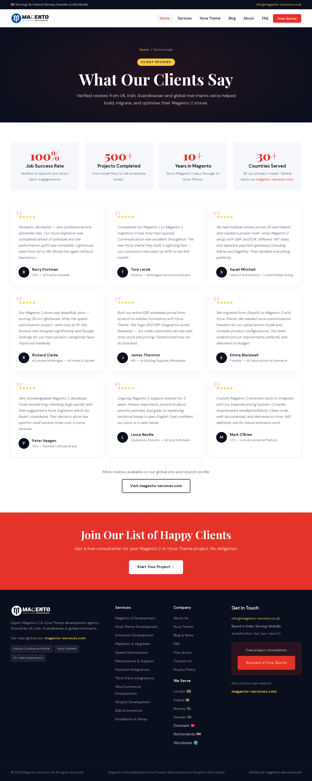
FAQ (265, 18)
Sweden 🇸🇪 (183, 717)
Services (185, 18)
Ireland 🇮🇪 (181, 700)
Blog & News (184, 635)
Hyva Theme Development (136, 626)
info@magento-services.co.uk (278, 4)
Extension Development (134, 635)
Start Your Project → (156, 566)
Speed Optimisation (131, 652)
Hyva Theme (210, 18)
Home (165, 18)
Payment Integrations (132, 669)
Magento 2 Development (135, 618)
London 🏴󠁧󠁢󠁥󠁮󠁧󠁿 (182, 691)
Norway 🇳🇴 (182, 708)
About (249, 18)
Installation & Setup (131, 719)
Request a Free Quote (266, 662)
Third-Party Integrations (134, 678)
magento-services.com (274, 179)
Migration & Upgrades (132, 643)
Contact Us (183, 661)
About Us (181, 618)
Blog (232, 18)
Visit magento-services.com (156, 485)
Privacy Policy (184, 669)
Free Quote (287, 18)
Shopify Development (132, 702)
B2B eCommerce (128, 710)
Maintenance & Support (134, 661)
